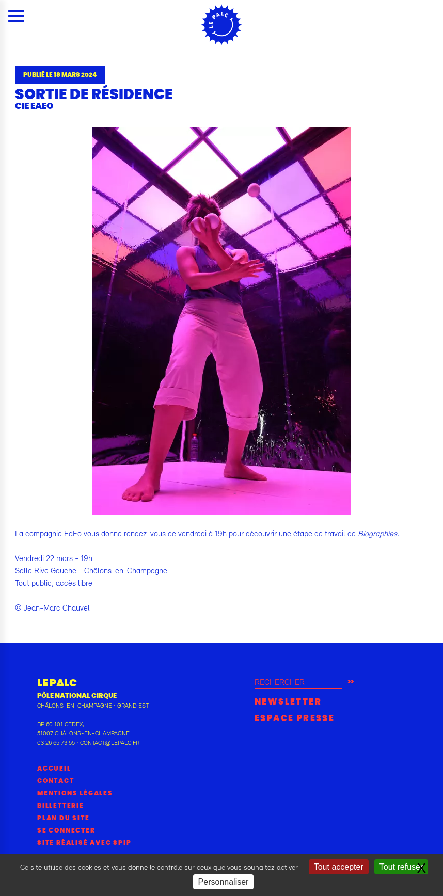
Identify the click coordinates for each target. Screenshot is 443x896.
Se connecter (66, 830)
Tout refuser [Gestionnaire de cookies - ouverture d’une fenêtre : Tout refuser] (401, 866)
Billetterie (60, 806)
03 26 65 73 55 (56, 742)
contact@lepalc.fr (109, 742)
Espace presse (295, 718)
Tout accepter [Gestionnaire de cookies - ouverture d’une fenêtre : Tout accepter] (338, 866)
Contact (55, 781)
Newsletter (288, 702)
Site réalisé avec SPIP (84, 843)
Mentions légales (75, 793)
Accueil (54, 768)
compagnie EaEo (53, 533)
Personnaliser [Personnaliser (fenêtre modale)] (223, 881)
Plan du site (63, 818)
